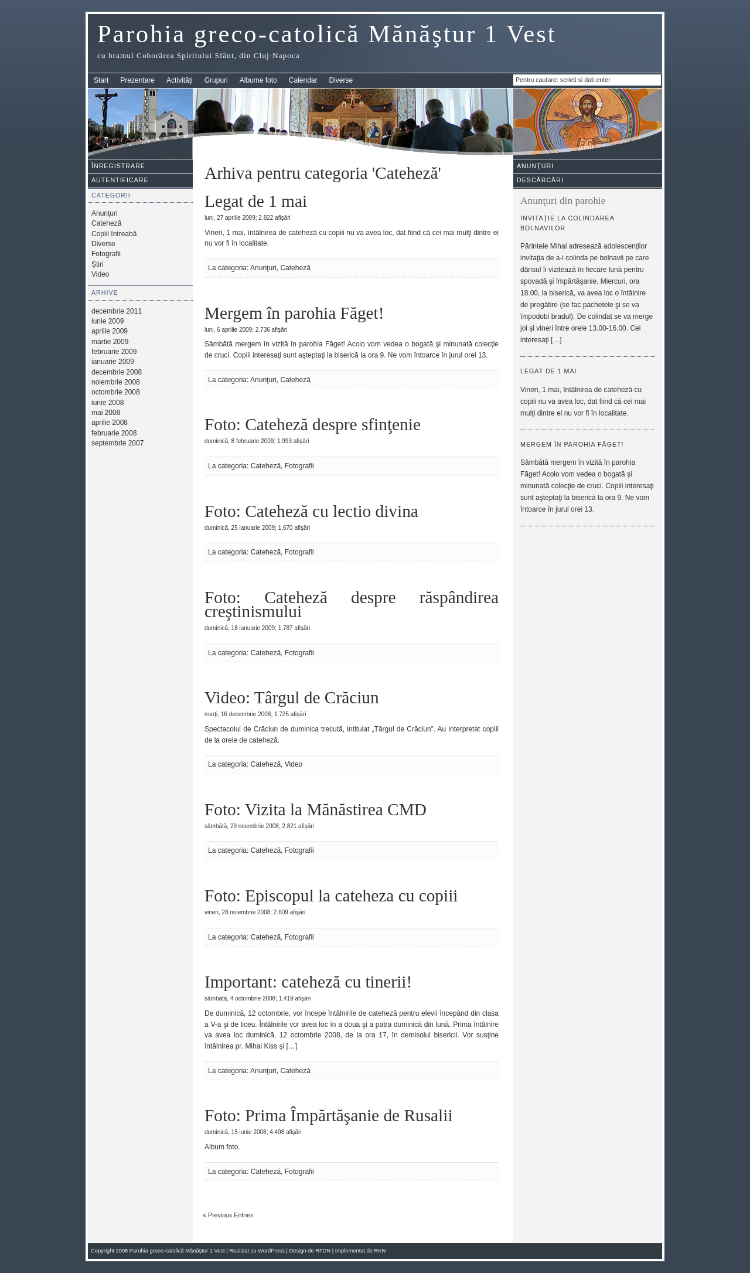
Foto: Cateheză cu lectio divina (311, 511)
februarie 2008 (114, 433)
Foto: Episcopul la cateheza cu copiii (331, 895)
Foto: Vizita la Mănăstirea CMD (315, 809)
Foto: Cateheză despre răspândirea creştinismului (351, 604)
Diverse (341, 80)
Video (100, 274)
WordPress (271, 1251)
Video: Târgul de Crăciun (291, 697)
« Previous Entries (228, 1214)
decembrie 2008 (116, 372)
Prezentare (137, 80)
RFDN (322, 1251)
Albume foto (258, 80)
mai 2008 (105, 413)
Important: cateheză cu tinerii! (308, 981)
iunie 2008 (107, 403)
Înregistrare (118, 165)
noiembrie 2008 (115, 382)
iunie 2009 (107, 321)
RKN (380, 1251)
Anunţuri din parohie (562, 200)
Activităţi (179, 80)
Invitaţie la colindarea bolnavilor (567, 223)
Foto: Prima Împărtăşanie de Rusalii (328, 1115)
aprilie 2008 (109, 422)
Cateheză (106, 223)
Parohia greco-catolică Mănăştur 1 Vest (327, 33)
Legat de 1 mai (255, 201)
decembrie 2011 (116, 311)
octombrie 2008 (115, 392)
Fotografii (106, 254)
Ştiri (97, 264)
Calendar (303, 80)
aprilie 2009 (109, 331)
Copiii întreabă (114, 234)
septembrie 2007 (117, 443)
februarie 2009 (114, 352)
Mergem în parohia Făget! (294, 313)
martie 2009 (109, 342)
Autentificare (120, 179)
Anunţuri (104, 213)
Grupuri (216, 80)
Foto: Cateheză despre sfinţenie (312, 424)
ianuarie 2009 (112, 362)
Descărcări (540, 179)
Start (101, 80)
